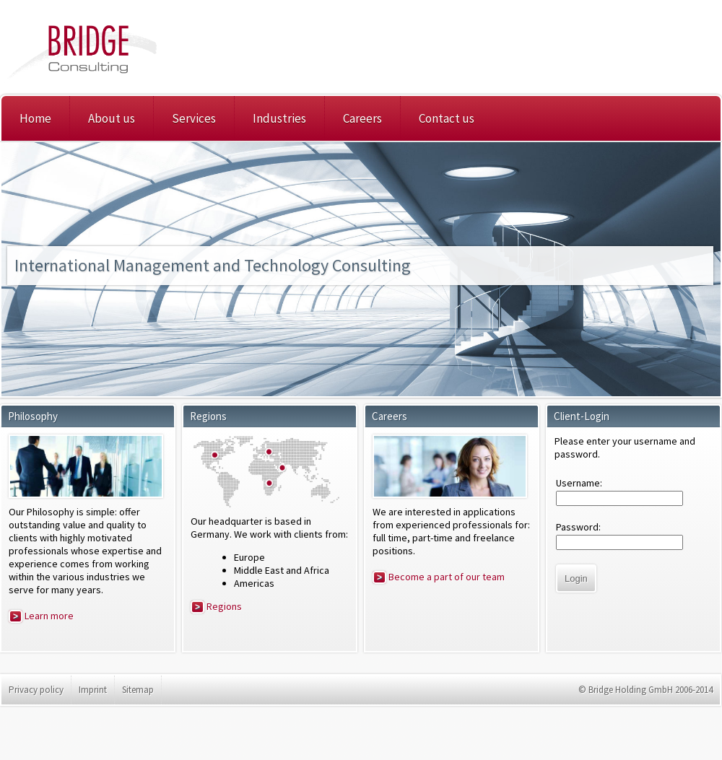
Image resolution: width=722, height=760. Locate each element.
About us (111, 118)
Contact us (446, 118)
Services (194, 118)
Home (35, 118)
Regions (216, 606)
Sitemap (138, 689)
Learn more (41, 615)
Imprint (93, 689)
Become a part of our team (439, 576)
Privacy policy (36, 689)
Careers (362, 118)
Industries (279, 118)
